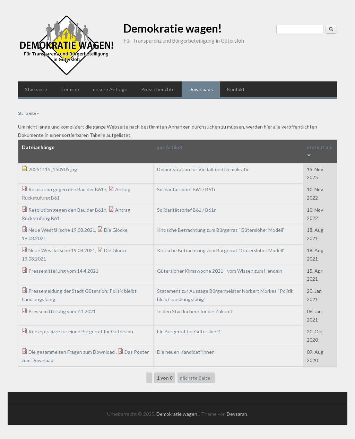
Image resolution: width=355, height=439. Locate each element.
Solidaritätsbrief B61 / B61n (187, 189)
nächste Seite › (196, 378)
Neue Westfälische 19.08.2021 (61, 230)
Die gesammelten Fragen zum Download (72, 352)
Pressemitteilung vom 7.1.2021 (62, 311)
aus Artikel (169, 147)
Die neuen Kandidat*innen (186, 352)
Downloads (201, 89)
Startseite (36, 89)
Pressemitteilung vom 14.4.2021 (63, 271)
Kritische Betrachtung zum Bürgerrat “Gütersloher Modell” (221, 230)
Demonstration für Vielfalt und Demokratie (203, 169)
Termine (70, 89)
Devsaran (237, 414)
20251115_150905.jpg (52, 169)
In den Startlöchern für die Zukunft (195, 311)
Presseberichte (158, 89)
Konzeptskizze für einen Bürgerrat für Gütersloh (80, 331)
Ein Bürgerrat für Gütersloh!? (188, 331)
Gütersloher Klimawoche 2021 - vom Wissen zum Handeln (219, 271)
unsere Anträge (110, 89)
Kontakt (236, 89)
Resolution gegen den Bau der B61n (67, 189)
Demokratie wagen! (172, 28)
